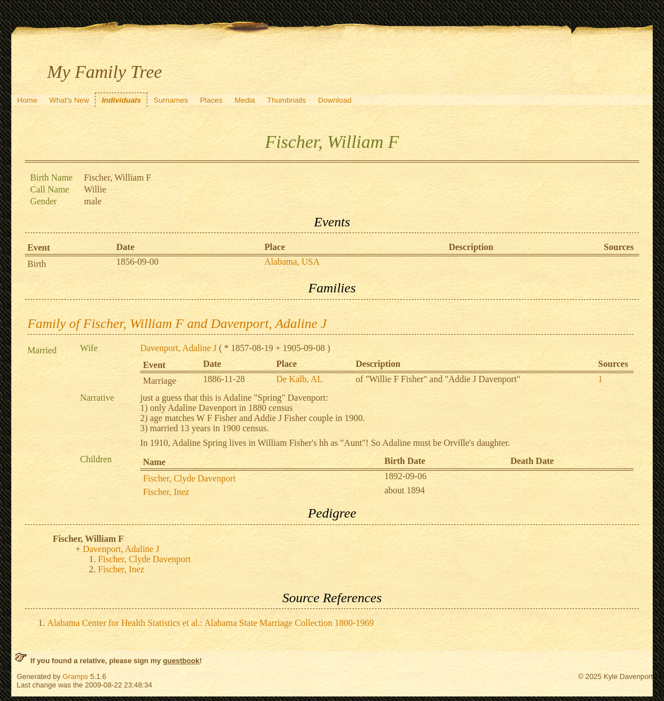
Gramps (76, 676)
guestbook (181, 660)
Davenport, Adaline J (178, 348)
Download (334, 100)
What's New (69, 100)
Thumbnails (286, 100)
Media (244, 100)
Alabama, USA (292, 261)
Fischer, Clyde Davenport (189, 478)
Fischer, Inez (166, 492)
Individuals (121, 100)
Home (27, 100)
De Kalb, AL (299, 379)
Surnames (171, 100)
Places (211, 100)
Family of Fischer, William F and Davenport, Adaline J (177, 323)
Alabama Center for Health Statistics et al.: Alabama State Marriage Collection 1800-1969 (210, 623)
